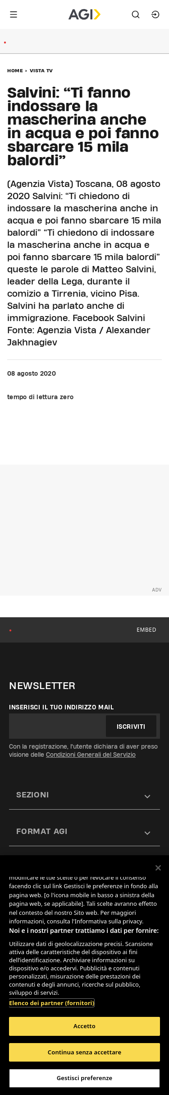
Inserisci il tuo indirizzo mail (61, 707)
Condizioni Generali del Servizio (91, 754)
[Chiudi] (158, 868)
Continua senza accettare (84, 1052)
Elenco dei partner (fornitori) (51, 1003)
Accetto (84, 1026)
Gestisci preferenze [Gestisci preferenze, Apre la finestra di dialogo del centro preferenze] (85, 1078)
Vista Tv (41, 70)
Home (15, 70)
